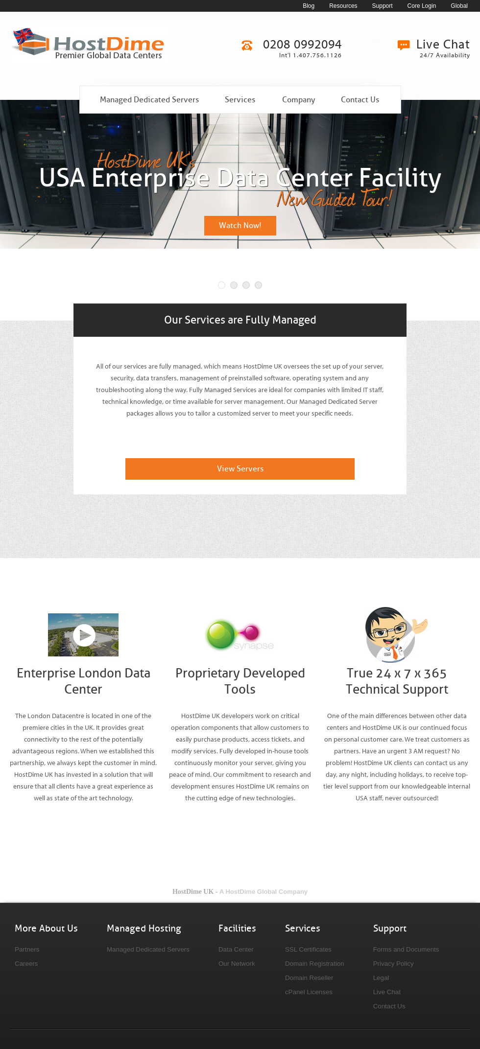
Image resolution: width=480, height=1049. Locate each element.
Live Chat (387, 992)
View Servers (240, 469)
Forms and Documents (406, 949)
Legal (381, 977)
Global (459, 6)
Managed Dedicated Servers (149, 100)
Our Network (236, 963)
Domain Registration (314, 963)
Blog (308, 6)
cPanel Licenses (309, 992)
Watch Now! (240, 226)
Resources (343, 6)
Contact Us (360, 100)
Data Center (236, 949)
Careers (26, 963)
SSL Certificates (308, 949)
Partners (27, 949)
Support (382, 6)
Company (298, 100)
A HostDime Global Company (263, 891)
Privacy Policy (393, 963)
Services (240, 100)
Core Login (422, 6)
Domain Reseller (309, 977)
